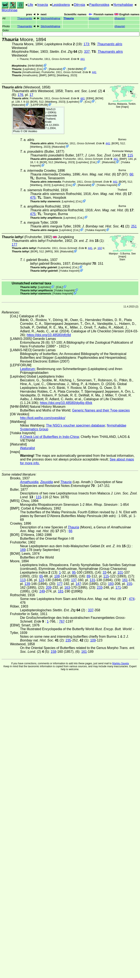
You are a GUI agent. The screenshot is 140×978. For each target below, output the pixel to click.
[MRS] (51, 75)
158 (53, 651)
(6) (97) (105, 174)
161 (125, 580)
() (94, 18)
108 (57, 576)
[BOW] (99, 98)
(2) (65, 51)
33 (104, 572)
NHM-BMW (35, 65)
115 (130, 155)
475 (33, 197)
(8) (112, 194)
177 (14, 244)
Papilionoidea (99, 4)
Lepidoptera (61, 4)
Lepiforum (27, 369)
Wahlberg (63, 75)
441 (82, 59)
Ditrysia (79, 4)
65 (41, 576)
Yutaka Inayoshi (106, 185)
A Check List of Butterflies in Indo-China (49, 437)
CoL (40, 69)
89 (88, 576)
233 (99, 587)
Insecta (42, 4)
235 (68, 640)
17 (31, 95)
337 (87, 51)
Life (30, 4)
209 (49, 587)
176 (20, 95)
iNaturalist (55, 69)
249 (42, 591)
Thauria (69, 18)
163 (67, 587)
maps (125, 106)
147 (78, 584)
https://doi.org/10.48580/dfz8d (49, 335)
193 (111, 584)
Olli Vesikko (30, 131)
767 (62, 621)
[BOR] (34, 101)
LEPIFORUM (39, 104)
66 (131, 174)
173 (86, 44)
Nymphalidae (123, 4)
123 (41, 580)
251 (134, 226)
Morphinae (10, 10)
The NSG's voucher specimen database (75, 425)
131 (92, 580)
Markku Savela (120, 663)
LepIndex (29, 69)
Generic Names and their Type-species (101, 410)
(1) (88, 241)
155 (129, 584)
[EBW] (90, 98)
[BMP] (43, 75)
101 (120, 572)
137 (74, 580)
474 (132, 599)
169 (23, 550)
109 (93, 640)
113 (23, 580)
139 (27, 584)
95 (74, 572)
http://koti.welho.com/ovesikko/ (42, 418)
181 (60, 591)
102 (99, 248)
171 (118, 587)
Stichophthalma (50, 18)
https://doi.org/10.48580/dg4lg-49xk (66, 403)
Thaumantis (24, 18)
